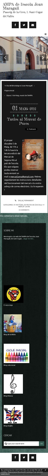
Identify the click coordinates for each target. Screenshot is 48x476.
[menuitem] (19, 85)
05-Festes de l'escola (33, 205)
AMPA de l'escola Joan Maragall (23, 6)
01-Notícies (18, 205)
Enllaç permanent (24, 201)
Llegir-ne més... (29, 239)
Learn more (5, 474)
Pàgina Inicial (9, 91)
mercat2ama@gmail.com (22, 176)
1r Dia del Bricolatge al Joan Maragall (18, 86)
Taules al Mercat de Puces (24, 121)
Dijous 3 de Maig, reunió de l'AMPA (20, 95)
